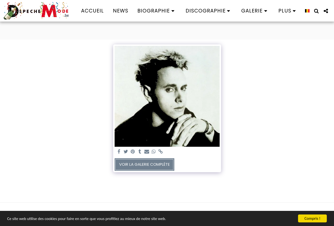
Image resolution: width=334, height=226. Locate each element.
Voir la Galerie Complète (144, 164)
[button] (157, 10)
